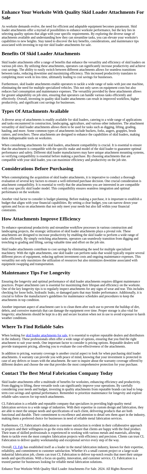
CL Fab (18, 447)
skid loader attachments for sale (46, 335)
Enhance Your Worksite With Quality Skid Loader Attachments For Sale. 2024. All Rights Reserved (67, 469)
